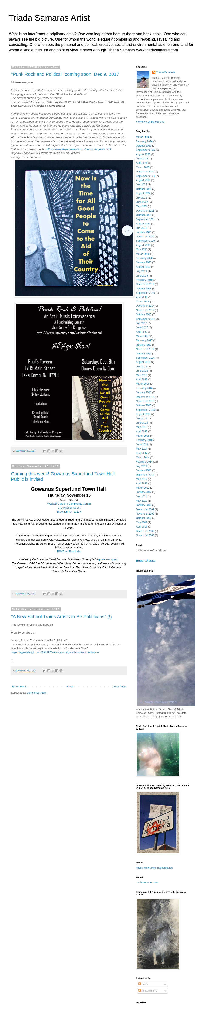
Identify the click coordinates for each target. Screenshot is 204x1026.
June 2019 (142, 275)
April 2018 (141, 297)
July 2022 (141, 197)
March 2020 (142, 254)
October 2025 (144, 145)
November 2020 (145, 236)
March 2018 (142, 301)
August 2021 (143, 223)
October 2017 (144, 314)
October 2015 (144, 405)
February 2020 (144, 258)
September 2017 (145, 319)
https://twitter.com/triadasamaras (154, 867)
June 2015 (142, 422)
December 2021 (145, 210)
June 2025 (142, 158)
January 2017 (144, 344)
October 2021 (144, 214)
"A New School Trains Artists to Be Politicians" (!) (61, 616)
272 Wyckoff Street (69, 507)
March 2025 (142, 167)
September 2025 (145, 149)
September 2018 (145, 292)
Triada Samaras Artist (49, 18)
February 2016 (144, 388)
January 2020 (144, 262)
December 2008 (145, 531)
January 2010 (144, 505)
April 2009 (141, 526)
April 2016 (141, 379)
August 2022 (143, 193)
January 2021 (144, 232)
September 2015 (145, 409)
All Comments (147, 990)
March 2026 (142, 136)
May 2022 (141, 206)
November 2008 (145, 535)
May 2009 (141, 522)
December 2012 (145, 474)
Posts (143, 984)
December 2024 (145, 171)
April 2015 (141, 431)
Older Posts (119, 686)
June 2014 (142, 444)
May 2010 (141, 500)
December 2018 (145, 284)
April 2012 (141, 483)
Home (69, 686)
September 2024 (145, 176)
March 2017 (142, 336)
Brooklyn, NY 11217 (69, 511)
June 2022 (142, 201)
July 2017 (141, 323)
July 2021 (141, 227)
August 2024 (143, 180)
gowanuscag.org (108, 559)
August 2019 (143, 266)
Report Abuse (145, 560)
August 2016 (143, 362)
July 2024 (141, 184)
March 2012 (142, 487)
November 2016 (145, 349)
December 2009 (145, 509)
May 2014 (141, 448)
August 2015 (143, 414)
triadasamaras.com (147, 882)
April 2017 (141, 331)
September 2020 (145, 240)
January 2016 (144, 392)
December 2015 (145, 396)
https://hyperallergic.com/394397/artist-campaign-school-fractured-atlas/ (55, 652)
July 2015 (141, 418)
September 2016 (145, 357)
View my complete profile (150, 121)
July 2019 (141, 271)
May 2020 (141, 249)
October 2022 (144, 189)
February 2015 (144, 440)
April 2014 (141, 453)
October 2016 (144, 353)
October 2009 (144, 518)
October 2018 (144, 288)
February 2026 (144, 141)
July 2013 (141, 466)
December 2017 (145, 305)
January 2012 (144, 492)
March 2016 (142, 383)
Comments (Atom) (37, 692)
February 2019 (144, 279)
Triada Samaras (165, 72)
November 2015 (145, 401)
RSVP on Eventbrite (69, 551)
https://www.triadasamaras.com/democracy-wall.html (79, 149)
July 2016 (141, 366)
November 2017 (145, 310)
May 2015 (141, 427)
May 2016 (141, 375)
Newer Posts (19, 686)
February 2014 (144, 461)
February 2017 (144, 340)
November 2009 (145, 513)
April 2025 (141, 162)
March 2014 (142, 457)
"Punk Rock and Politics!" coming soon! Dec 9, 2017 (65, 74)
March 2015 (142, 435)
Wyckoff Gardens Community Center (69, 503)
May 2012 (141, 479)
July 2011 (141, 496)
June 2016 (142, 370)
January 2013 (144, 470)
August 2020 (143, 245)
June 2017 (142, 327)
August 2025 (143, 154)
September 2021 (145, 219)
